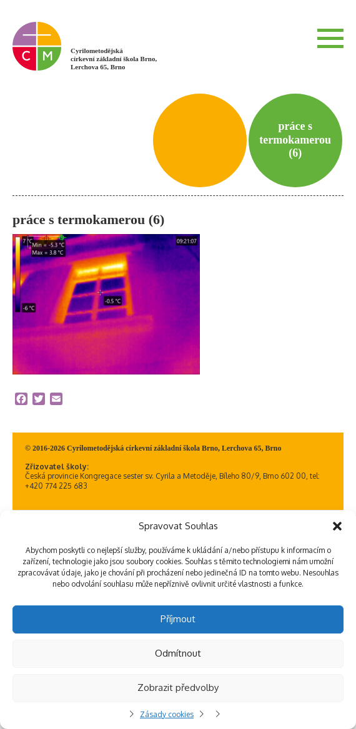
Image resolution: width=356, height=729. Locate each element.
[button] (337, 526)
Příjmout (178, 619)
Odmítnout (178, 653)
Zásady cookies (167, 714)
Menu (330, 38)
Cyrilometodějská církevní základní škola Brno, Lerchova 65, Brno (114, 59)
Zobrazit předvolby (178, 687)
